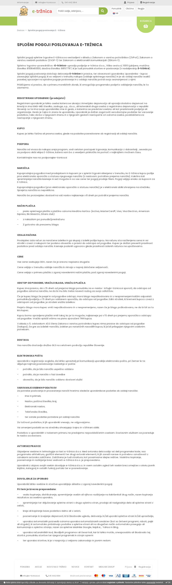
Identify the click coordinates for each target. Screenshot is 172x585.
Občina (130, 8)
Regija (141, 8)
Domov (20, 30)
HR (115, 13)
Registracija (147, 2)
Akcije (44, 21)
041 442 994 (69, 2)
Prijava (129, 2)
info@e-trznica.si (45, 2)
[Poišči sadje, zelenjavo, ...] (82, 11)
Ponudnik (116, 8)
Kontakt (102, 21)
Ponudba (25, 21)
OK (168, 582)
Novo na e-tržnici (65, 21)
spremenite (151, 582)
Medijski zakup (123, 21)
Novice (87, 21)
